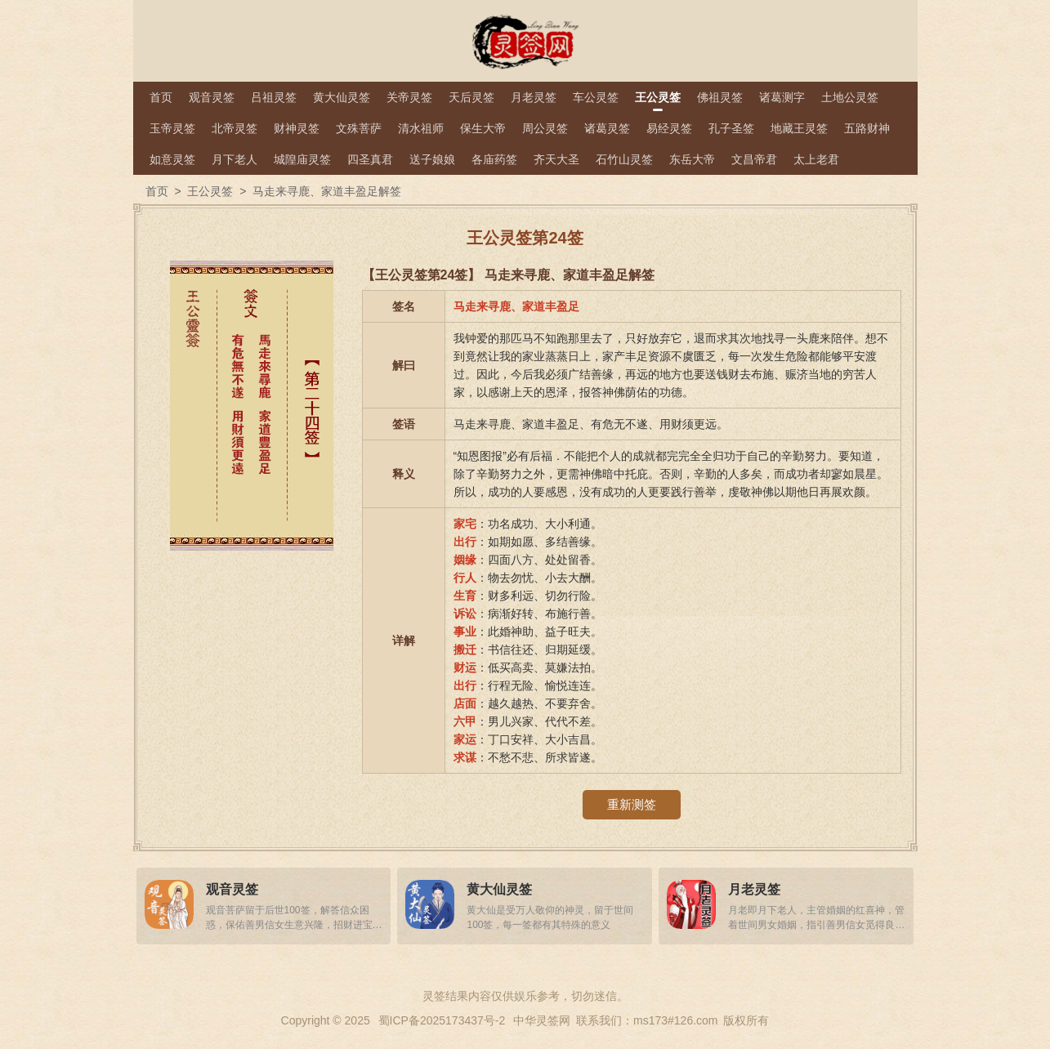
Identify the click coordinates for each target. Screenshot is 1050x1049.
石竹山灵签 (624, 159)
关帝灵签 (409, 97)
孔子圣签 (731, 128)
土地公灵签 (849, 97)
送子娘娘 (432, 159)
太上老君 (816, 159)
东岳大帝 (692, 159)
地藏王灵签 (799, 128)
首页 (161, 97)
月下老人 (234, 159)
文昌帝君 (754, 159)
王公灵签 (658, 97)
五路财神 (867, 128)
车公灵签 (596, 97)
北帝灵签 (234, 128)
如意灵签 (172, 159)
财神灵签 (296, 128)
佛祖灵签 (720, 97)
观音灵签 (212, 97)
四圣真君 (370, 159)
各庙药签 (494, 159)
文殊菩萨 (359, 128)
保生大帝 (483, 128)
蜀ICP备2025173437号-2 (442, 1020)
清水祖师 (421, 128)
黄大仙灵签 (341, 97)
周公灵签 (545, 128)
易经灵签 (669, 128)
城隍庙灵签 (302, 159)
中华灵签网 (541, 1020)
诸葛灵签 (607, 128)
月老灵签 (533, 97)
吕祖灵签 (274, 97)
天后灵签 (471, 97)
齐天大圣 (556, 159)
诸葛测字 (782, 97)
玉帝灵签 (172, 128)
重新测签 (631, 804)
